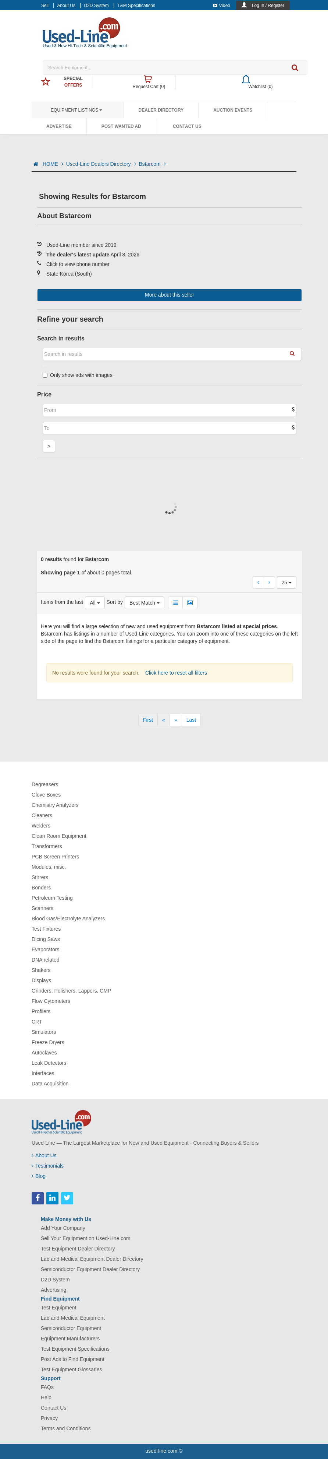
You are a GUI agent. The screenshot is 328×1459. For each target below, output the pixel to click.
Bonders (41, 888)
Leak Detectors (49, 1063)
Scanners (42, 908)
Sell (45, 5)
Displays (41, 980)
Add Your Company (63, 1228)
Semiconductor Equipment (71, 1328)
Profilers (41, 1011)
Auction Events (232, 110)
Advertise (59, 126)
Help (46, 1397)
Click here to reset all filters (175, 673)
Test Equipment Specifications (75, 1349)
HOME (53, 164)
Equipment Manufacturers (70, 1338)
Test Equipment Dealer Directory (78, 1249)
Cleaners (42, 815)
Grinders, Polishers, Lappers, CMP (71, 991)
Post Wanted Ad (121, 126)
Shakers (41, 970)
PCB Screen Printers (55, 857)
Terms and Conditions (65, 1428)
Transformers (47, 846)
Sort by (115, 602)
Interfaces (43, 1073)
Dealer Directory (160, 110)
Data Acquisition (50, 1084)
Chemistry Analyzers (55, 805)
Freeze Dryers (48, 1042)
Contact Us (187, 126)
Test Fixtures (46, 929)
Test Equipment (58, 1308)
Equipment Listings (76, 110)
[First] (148, 720)
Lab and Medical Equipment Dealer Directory (92, 1259)
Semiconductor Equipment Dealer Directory (90, 1269)
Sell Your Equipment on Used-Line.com (86, 1238)
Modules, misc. (49, 867)
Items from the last (62, 602)
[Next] (176, 720)
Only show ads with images (78, 375)
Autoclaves (44, 1053)
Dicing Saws (46, 939)
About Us (66, 5)
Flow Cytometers (51, 1001)
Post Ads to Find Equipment (72, 1359)
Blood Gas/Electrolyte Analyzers (68, 918)
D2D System (96, 5)
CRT (37, 1022)
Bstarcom (152, 164)
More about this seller (169, 295)
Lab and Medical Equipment (73, 1318)
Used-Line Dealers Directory (101, 164)
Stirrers (40, 877)
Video (221, 5)
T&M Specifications (136, 5)
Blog (39, 1176)
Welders (41, 826)
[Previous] (163, 720)
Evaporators (45, 949)
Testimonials (48, 1166)
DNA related (45, 960)
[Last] (191, 720)
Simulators (44, 1032)
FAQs (47, 1387)
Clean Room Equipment (59, 836)
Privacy (49, 1418)
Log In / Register (268, 5)
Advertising (53, 1290)
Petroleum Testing (52, 898)
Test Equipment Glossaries (71, 1369)
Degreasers (45, 784)
